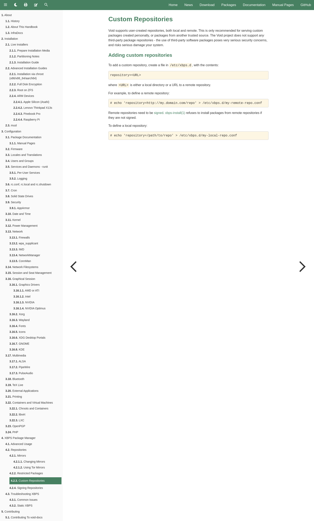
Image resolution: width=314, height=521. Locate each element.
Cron (11, 190)
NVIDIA (23, 302)
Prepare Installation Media (29, 50)
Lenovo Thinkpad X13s (32, 107)
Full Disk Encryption (25, 84)
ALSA (17, 361)
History (12, 21)
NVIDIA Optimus (29, 308)
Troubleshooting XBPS (22, 494)
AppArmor (19, 208)
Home (173, 5)
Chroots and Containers (28, 408)
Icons (17, 331)
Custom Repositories (28, 480)
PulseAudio (21, 373)
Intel (21, 296)
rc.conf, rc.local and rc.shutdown (28, 184)
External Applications (21, 390)
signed (158, 113)
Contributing (10, 511)
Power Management (21, 225)
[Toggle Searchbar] (46, 5)
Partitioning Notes (24, 56)
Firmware (14, 149)
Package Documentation (23, 137)
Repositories (15, 449)
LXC (16, 420)
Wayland (19, 320)
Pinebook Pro (26, 113)
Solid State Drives (19, 196)
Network (14, 231)
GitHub (306, 5)
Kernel (13, 219)
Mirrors (17, 455)
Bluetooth (14, 379)
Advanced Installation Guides (26, 68)
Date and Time (18, 213)
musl (11, 125)
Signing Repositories (26, 488)
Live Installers (16, 44)
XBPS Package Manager (18, 438)
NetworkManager (24, 255)
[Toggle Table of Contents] (5, 5)
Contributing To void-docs (23, 517)
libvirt (17, 414)
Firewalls (19, 237)
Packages (228, 5)
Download (207, 5)
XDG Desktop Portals (27, 337)
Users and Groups (19, 160)
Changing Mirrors (29, 461)
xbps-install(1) (175, 113)
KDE (17, 349)
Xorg (17, 314)
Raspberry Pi (26, 119)
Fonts (17, 326)
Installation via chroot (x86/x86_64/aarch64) (26, 76)
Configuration (11, 131)
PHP (11, 432)
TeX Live (14, 385)
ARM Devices (21, 95)
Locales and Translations (23, 154)
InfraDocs (14, 33)
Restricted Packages (26, 473)
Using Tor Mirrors (29, 467)
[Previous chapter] (74, 265)
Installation (9, 38)
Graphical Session (20, 278)
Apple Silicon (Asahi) (31, 102)
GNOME (19, 343)
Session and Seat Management (28, 272)
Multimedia (15, 355)
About (6, 15)
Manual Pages (283, 5)
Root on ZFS (21, 90)
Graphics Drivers (24, 284)
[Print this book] (25, 5)
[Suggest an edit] (36, 5)
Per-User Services (24, 172)
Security (13, 202)
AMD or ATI (26, 290)
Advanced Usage (18, 444)
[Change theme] (15, 5)
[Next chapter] (302, 265)
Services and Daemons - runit (26, 166)
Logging (18, 178)
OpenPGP (15, 426)
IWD (16, 249)
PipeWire (19, 367)
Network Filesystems (21, 267)
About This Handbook (21, 26)
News (188, 5)
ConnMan (20, 261)
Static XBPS (20, 505)
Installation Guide (24, 62)
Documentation (254, 5)
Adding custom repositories (140, 55)
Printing (13, 396)
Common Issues (23, 499)
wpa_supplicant (23, 243)
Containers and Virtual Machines (29, 402)
